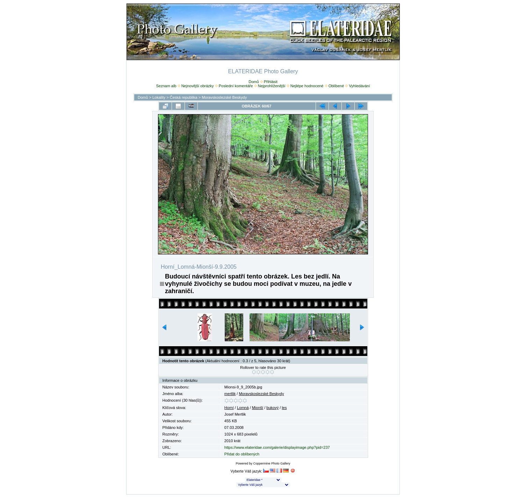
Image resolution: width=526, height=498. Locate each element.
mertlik (230, 394)
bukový (272, 408)
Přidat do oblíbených (241, 454)
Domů (253, 82)
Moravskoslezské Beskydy (224, 97)
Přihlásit (271, 82)
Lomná (243, 408)
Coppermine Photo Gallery (271, 463)
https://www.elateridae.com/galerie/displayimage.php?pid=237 (277, 447)
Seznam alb (166, 86)
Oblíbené (336, 86)
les (284, 408)
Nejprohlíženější (272, 86)
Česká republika (183, 97)
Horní (229, 408)
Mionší (257, 408)
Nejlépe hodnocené (307, 86)
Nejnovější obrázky (197, 86)
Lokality (158, 97)
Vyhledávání (359, 86)
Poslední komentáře (236, 86)
